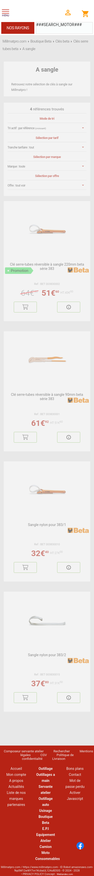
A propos (16, 781)
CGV (43, 755)
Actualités (16, 787)
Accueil (16, 769)
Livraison (58, 759)
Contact (75, 775)
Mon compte (16, 775)
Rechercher (61, 751)
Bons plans (75, 769)
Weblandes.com (65, 874)
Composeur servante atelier (24, 751)
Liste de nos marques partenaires (16, 799)
